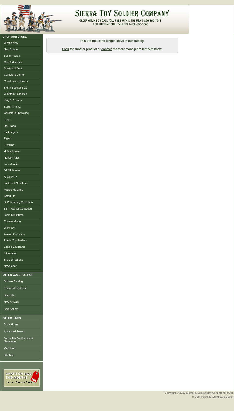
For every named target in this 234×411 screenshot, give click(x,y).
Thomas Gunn (12, 221)
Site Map (9, 355)
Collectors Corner (14, 74)
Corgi (7, 119)
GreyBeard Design (223, 396)
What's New (11, 42)
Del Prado (10, 125)
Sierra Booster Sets (15, 87)
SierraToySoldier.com (198, 392)
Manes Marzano (13, 189)
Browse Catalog (13, 281)
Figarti (7, 138)
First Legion (11, 132)
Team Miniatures (14, 214)
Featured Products (15, 288)
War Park (9, 227)
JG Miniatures (12, 170)
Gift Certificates (13, 62)
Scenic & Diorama (14, 246)
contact (106, 49)
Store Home (11, 324)
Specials (9, 295)
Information (10, 253)
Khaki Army (10, 176)
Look (65, 49)
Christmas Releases (16, 81)
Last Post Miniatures (16, 183)
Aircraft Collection (14, 234)
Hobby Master (12, 151)
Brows (82, 31)
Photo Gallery (146, 31)
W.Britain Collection (15, 93)
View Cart (9, 348)
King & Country (13, 100)
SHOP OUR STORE (15, 36)
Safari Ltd (9, 195)
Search (168, 31)
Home (67, 31)
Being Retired (12, 55)
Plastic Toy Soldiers (15, 240)
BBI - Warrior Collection (18, 208)
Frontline (9, 144)
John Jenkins (11, 164)
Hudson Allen (12, 157)
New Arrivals (11, 49)
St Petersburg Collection (18, 202)
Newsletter (10, 266)
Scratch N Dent (13, 68)
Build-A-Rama (12, 106)
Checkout (123, 31)
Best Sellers (11, 308)
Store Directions (13, 259)
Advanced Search (14, 331)
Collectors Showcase (16, 112)
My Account (101, 31)
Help (182, 31)
